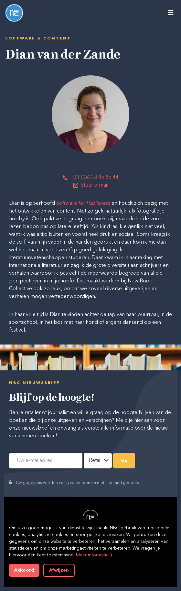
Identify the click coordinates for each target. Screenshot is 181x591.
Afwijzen (59, 570)
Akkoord (24, 570)
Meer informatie (92, 555)
